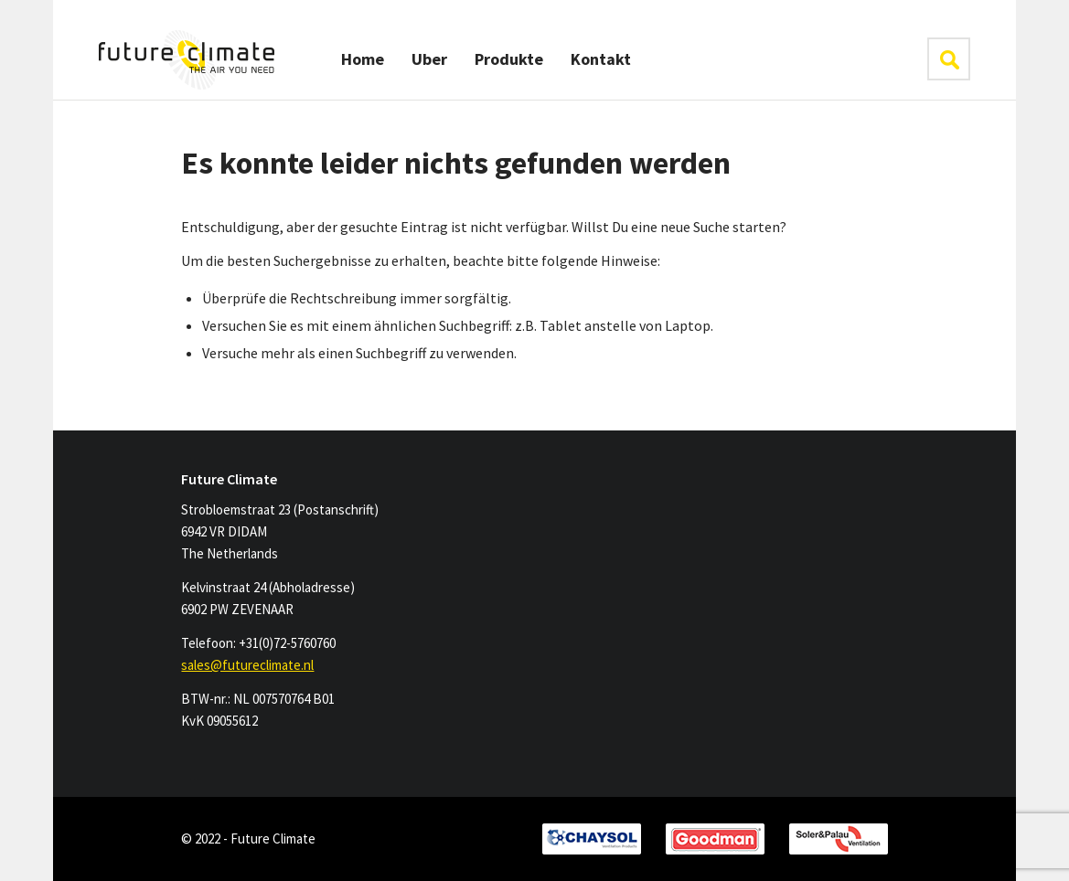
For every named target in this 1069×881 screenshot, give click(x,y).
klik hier (948, 58)
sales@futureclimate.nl (247, 665)
